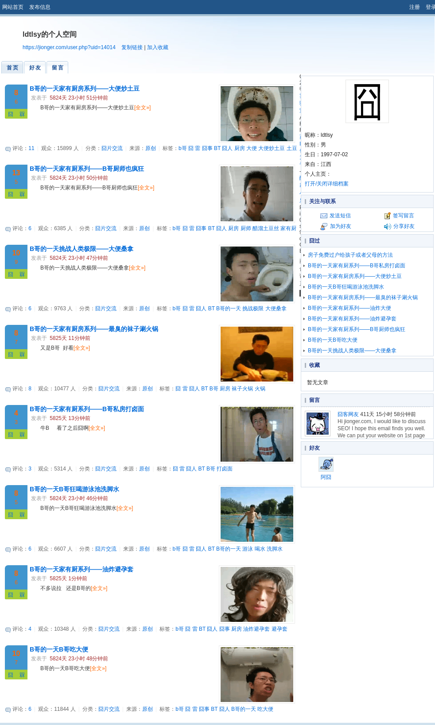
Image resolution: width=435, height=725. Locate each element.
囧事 (207, 148)
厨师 (246, 228)
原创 (150, 148)
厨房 (239, 148)
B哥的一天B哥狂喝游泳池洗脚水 (74, 489)
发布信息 (39, 7)
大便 (251, 148)
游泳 (247, 549)
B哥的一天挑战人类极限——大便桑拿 (81, 248)
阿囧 (326, 468)
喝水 (260, 549)
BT (217, 148)
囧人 (227, 148)
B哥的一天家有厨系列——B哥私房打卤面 (87, 409)
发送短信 (340, 215)
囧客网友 (348, 414)
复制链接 (132, 47)
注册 (414, 7)
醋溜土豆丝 (265, 228)
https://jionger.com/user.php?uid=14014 (69, 47)
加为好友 (340, 226)
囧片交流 (112, 148)
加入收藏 (157, 47)
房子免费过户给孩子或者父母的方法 (350, 255)
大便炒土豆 (271, 148)
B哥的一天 (228, 308)
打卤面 (225, 469)
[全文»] (142, 107)
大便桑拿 (276, 308)
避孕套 (279, 629)
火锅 (260, 389)
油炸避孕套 (256, 629)
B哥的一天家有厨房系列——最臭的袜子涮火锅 (94, 328)
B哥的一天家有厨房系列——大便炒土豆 (85, 88)
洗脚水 (275, 549)
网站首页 (12, 7)
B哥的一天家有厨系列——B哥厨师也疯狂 (87, 168)
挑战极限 (253, 308)
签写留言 (403, 215)
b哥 (183, 148)
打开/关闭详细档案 (327, 184)
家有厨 (288, 228)
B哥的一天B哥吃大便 (59, 649)
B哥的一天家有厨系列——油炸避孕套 (81, 569)
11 (31, 148)
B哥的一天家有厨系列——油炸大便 (349, 308)
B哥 (214, 389)
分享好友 (404, 226)
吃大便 (265, 709)
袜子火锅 (242, 389)
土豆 (292, 148)
